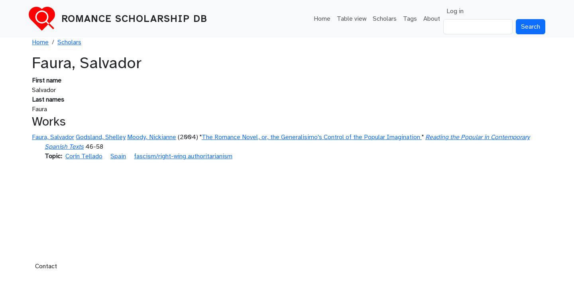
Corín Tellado (83, 156)
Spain (118, 156)
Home (322, 19)
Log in (455, 11)
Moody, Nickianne (151, 137)
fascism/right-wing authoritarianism (183, 156)
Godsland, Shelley (101, 137)
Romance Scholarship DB (134, 19)
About (431, 19)
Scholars (385, 19)
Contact (46, 266)
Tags (410, 19)
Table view (351, 19)
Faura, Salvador (53, 137)
